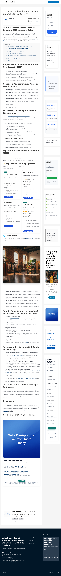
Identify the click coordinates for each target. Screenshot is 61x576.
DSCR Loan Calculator (51, 343)
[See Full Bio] (30, 516)
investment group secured (17, 355)
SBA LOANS (30, 540)
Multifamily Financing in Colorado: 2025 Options (15, 51)
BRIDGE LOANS (31, 543)
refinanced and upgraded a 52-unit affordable (26, 378)
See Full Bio (27, 515)
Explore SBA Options (28, 197)
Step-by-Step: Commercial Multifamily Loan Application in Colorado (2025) (21, 55)
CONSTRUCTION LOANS (33, 541)
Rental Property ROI (50, 337)
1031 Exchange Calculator (51, 345)
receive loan (25, 342)
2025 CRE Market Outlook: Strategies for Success (15, 58)
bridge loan (33, 364)
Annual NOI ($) (49, 170)
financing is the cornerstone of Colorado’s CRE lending (19, 116)
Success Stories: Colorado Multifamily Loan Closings (16, 56)
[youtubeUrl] (14, 521)
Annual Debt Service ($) (50, 174)
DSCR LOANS (31, 538)
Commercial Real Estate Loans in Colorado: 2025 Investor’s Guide (19, 46)
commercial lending (14, 317)
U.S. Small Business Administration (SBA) (14, 466)
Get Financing (52, 429)
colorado (37, 21)
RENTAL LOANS (31, 537)
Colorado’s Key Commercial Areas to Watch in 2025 (16, 49)
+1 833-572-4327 (48, 553)
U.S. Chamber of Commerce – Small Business (14, 476)
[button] (53, 2)
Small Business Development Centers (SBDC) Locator (16, 471)
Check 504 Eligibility (28, 231)
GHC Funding (12, 158)
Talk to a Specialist (9, 226)
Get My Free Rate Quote (51, 31)
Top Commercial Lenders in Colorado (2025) (14, 53)
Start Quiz (52, 297)
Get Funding (21, 480)
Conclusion (8, 60)
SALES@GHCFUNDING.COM (51, 557)
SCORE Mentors (7, 468)
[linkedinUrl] (15, 521)
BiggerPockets (49, 376)
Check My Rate (51, 348)
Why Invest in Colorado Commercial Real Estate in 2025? (17, 48)
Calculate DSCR (52, 178)
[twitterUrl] (12, 521)
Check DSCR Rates (8, 196)
